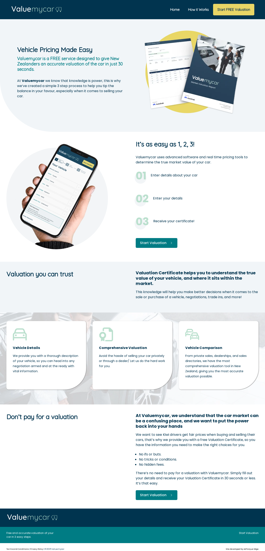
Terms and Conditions (17, 549)
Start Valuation (156, 242)
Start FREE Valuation (233, 9)
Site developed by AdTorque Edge (242, 549)
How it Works (198, 9)
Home (175, 9)
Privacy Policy (36, 549)
